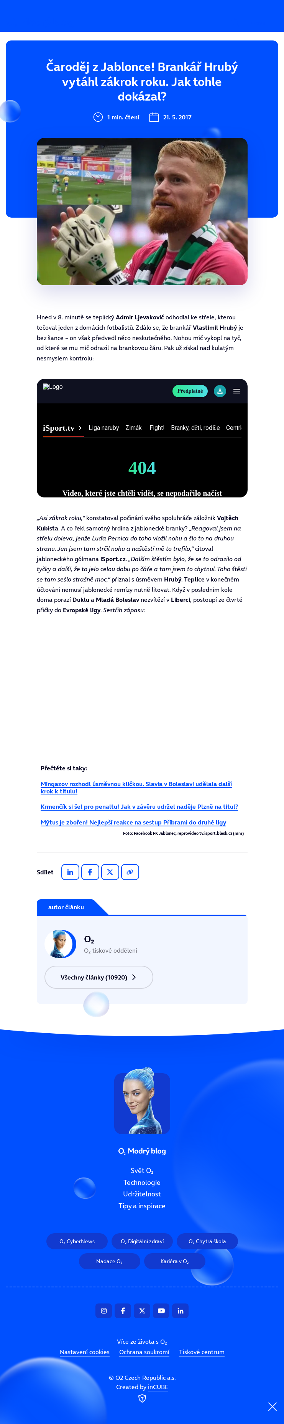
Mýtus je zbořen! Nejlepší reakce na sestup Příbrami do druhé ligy (133, 822)
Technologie (99, 97)
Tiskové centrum (202, 1352)
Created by (142, 1394)
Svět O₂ (92, 71)
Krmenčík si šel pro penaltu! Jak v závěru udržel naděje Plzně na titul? (139, 806)
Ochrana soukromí (144, 1352)
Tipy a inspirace (106, 149)
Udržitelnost (100, 123)
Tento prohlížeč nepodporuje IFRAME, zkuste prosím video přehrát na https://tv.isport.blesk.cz (142, 438)
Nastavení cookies (85, 1352)
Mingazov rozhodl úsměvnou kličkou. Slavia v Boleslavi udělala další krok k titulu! (136, 787)
